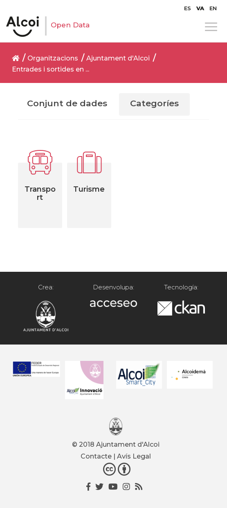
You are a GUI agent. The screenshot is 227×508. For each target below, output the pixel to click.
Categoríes (154, 103)
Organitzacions (52, 58)
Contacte (96, 456)
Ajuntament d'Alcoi (118, 58)
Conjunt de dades (67, 103)
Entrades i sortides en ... (50, 69)
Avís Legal (134, 456)
